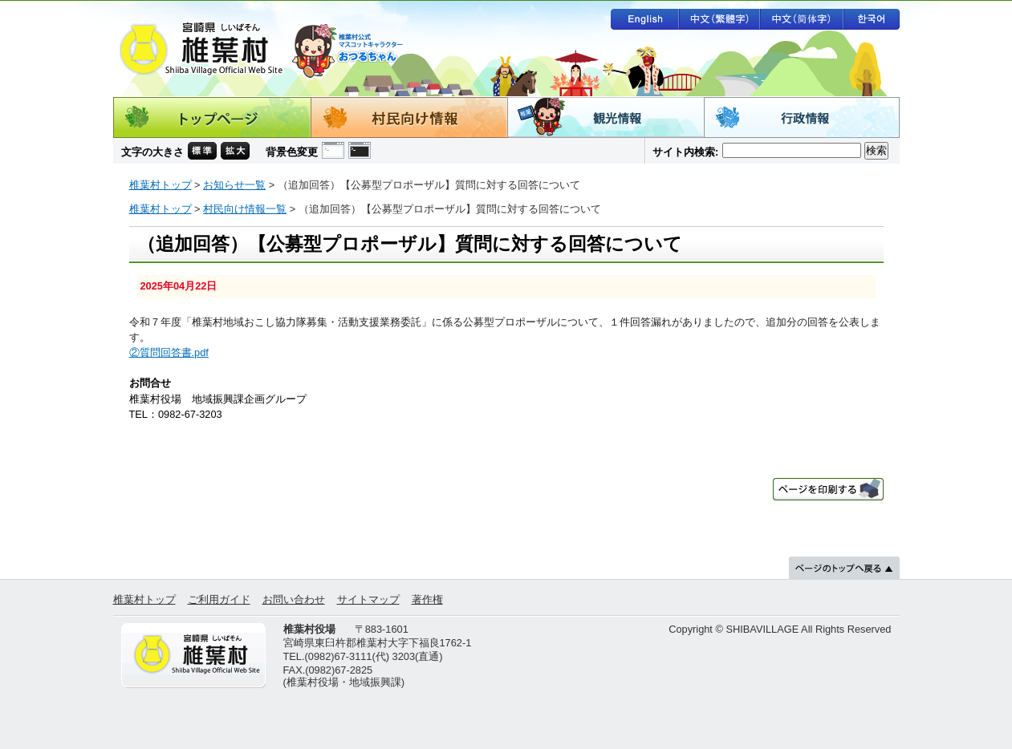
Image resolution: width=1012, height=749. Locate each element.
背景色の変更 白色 (333, 150)
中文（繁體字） (719, 19)
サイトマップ (368, 599)
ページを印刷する (828, 489)
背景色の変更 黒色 (359, 150)
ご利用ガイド (219, 599)
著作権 (427, 599)
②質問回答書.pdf (169, 352)
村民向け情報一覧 (245, 209)
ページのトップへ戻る (844, 568)
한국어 (871, 19)
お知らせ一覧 (234, 185)
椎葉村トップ (160, 185)
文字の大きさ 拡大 (235, 151)
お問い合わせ (293, 599)
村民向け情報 (409, 117)
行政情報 (802, 117)
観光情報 (605, 117)
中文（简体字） (801, 19)
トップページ (212, 117)
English (644, 19)
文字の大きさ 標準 (202, 151)
